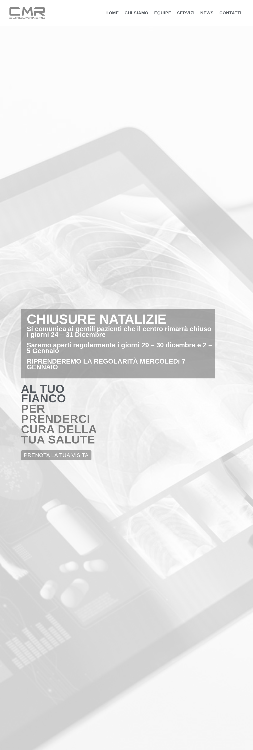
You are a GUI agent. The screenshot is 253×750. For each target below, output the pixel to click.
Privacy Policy (141, 743)
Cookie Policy (169, 743)
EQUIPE (42, 268)
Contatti (230, 12)
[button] (56, 166)
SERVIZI (126, 268)
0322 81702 (97, 584)
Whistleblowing (197, 743)
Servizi (186, 12)
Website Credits (228, 743)
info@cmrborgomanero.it (111, 624)
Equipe (162, 12)
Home (112, 12)
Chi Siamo (137, 12)
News (207, 12)
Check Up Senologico (126, 499)
